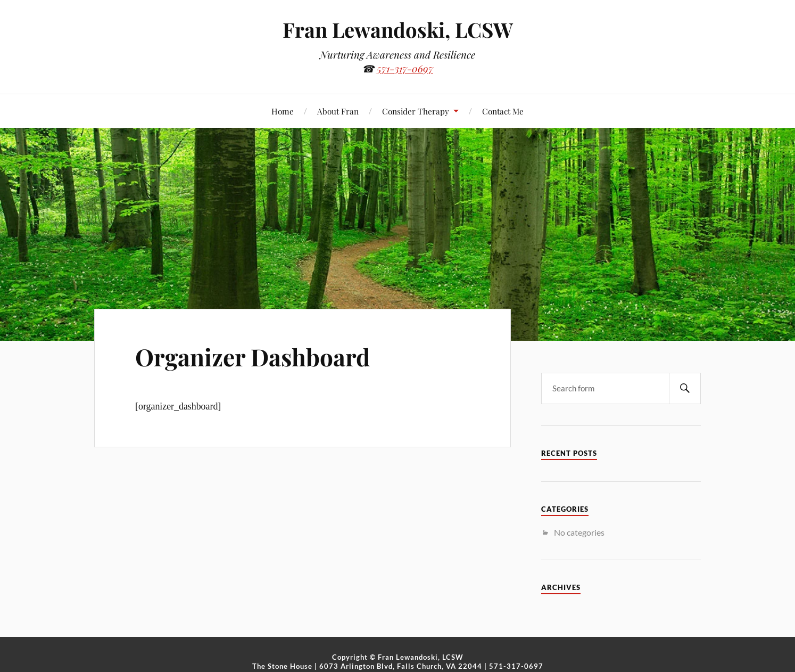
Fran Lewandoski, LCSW (398, 29)
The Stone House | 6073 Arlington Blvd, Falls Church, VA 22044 (367, 666)
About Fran (338, 111)
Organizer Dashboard (252, 356)
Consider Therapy (415, 111)
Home (282, 111)
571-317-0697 (405, 68)
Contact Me (503, 111)
